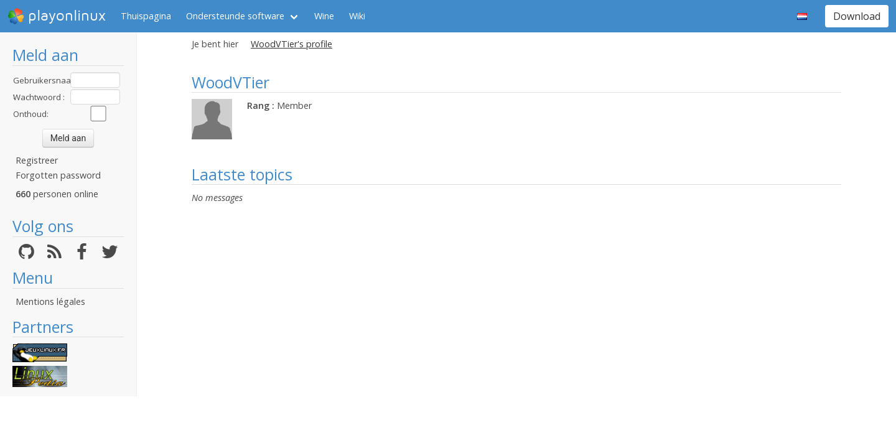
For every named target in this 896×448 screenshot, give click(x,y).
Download (856, 16)
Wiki (357, 16)
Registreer (37, 160)
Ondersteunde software (235, 16)
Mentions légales (50, 301)
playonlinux (56, 16)
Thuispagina (146, 16)
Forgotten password (58, 175)
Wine (324, 16)
